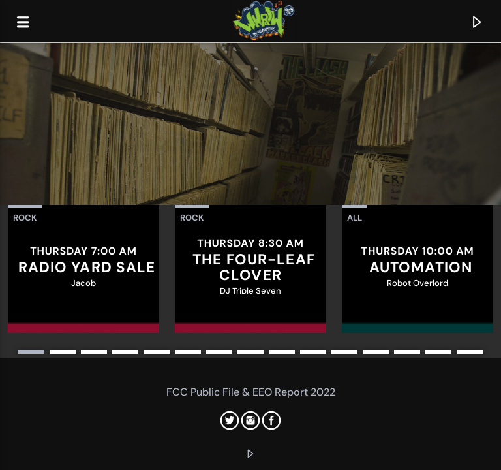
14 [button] (438, 352)
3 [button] (94, 352)
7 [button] (219, 352)
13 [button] (407, 352)
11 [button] (344, 352)
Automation (420, 267)
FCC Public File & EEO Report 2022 (250, 392)
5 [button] (157, 352)
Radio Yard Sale (87, 267)
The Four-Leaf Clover (253, 267)
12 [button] (376, 352)
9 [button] (282, 352)
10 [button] (313, 352)
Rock (25, 217)
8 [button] (250, 352)
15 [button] (470, 352)
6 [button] (188, 352)
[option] (83, 269)
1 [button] (31, 352)
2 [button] (63, 352)
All (354, 217)
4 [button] (125, 352)
